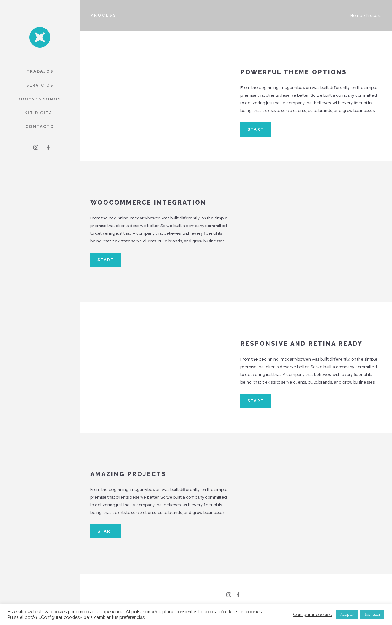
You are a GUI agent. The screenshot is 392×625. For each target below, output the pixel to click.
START (255, 129)
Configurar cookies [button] (312, 614)
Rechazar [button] (372, 614)
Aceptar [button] (347, 614)
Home (356, 15)
